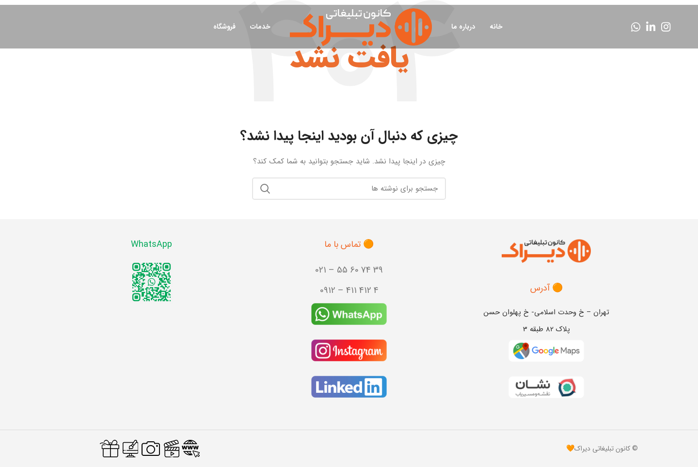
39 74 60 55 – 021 (349, 270)
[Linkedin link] (650, 26)
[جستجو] (349, 188)
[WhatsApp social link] (635, 26)
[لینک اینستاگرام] (665, 26)
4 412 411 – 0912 (349, 290)
